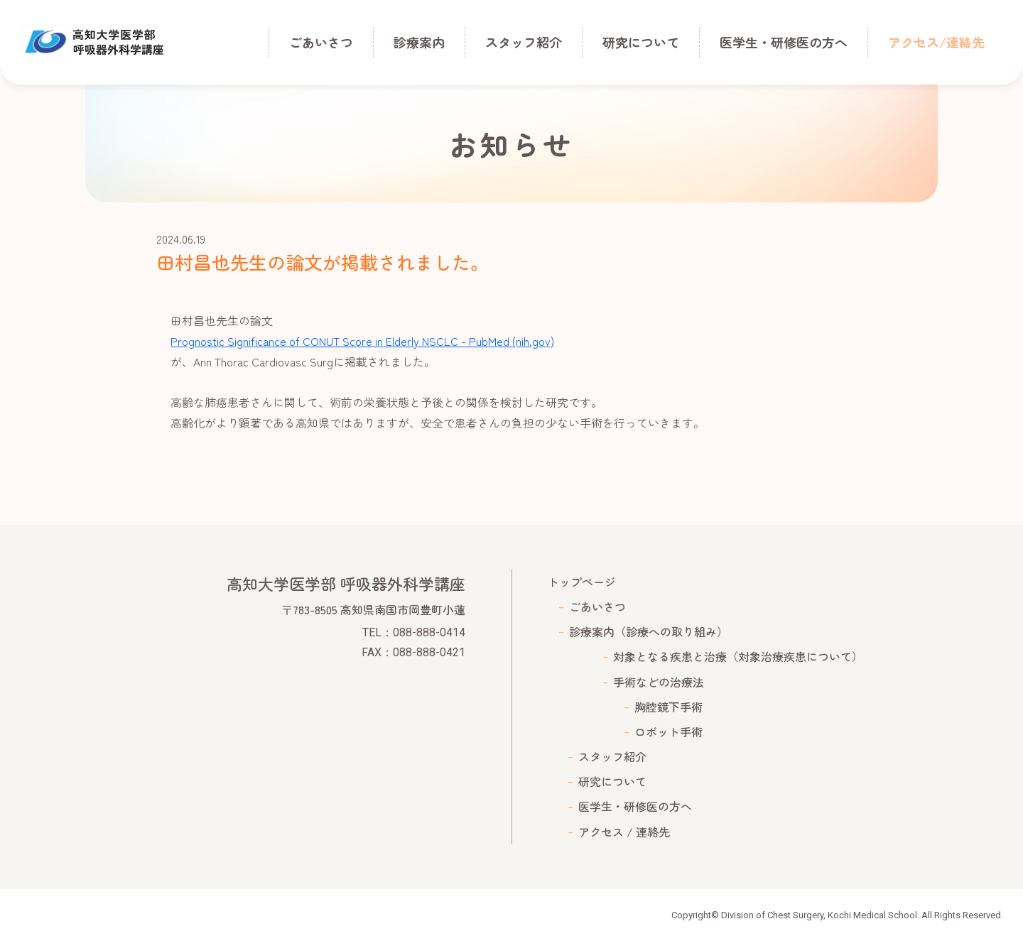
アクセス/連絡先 (936, 42)
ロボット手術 (668, 731)
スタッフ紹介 (523, 42)
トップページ (582, 581)
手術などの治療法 (658, 681)
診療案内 (419, 42)
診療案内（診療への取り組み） (648, 631)
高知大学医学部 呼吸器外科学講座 (91, 42)
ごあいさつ (321, 42)
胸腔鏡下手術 (668, 706)
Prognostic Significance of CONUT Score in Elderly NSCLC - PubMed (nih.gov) (362, 340)
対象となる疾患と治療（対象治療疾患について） (738, 656)
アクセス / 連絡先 (624, 831)
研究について (640, 42)
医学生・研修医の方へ (784, 42)
